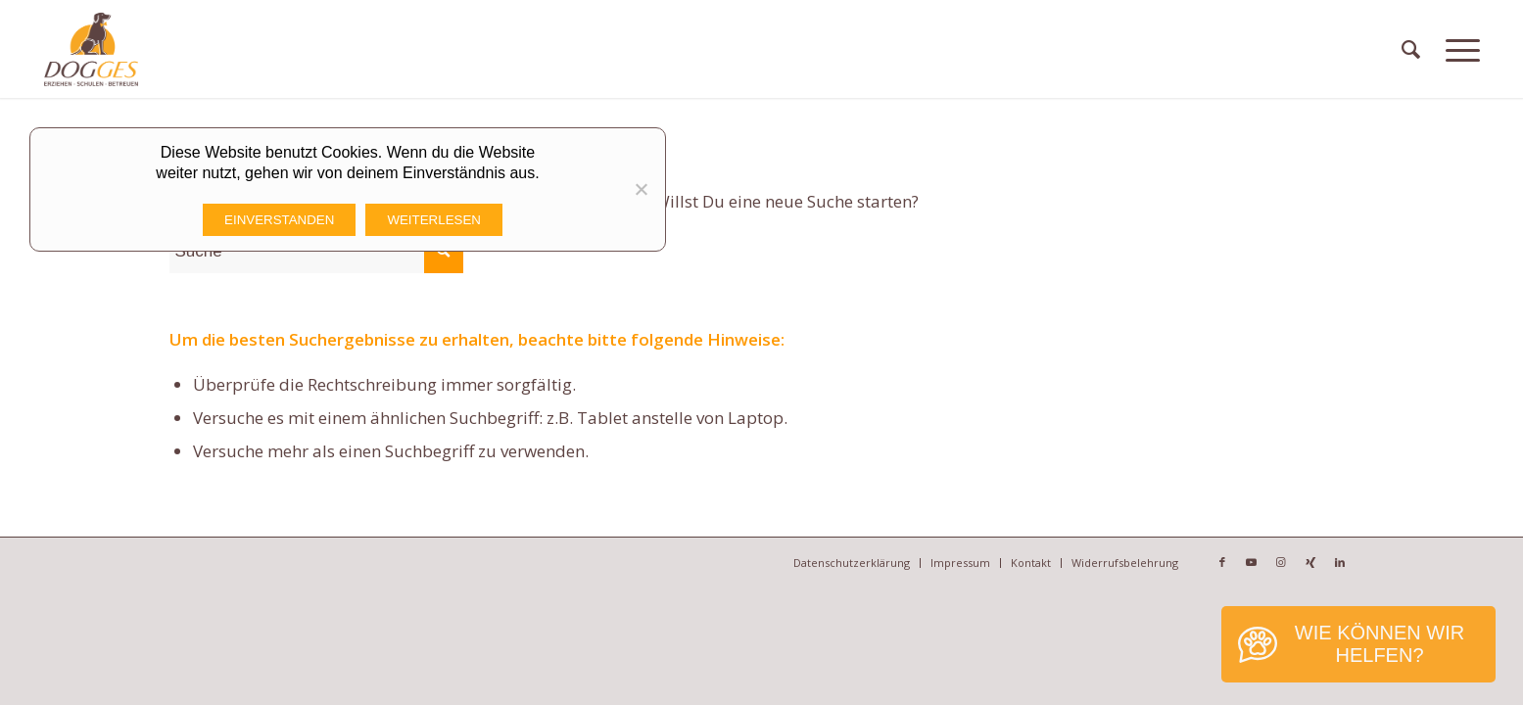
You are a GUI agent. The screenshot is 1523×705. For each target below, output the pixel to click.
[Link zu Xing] (1310, 562)
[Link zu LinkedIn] (1340, 562)
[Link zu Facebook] (1222, 562)
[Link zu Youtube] (1251, 562)
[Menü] (1463, 49)
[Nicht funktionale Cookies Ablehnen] (640, 189)
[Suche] (1411, 49)
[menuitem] (1411, 49)
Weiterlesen (434, 219)
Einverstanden (279, 219)
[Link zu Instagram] (1281, 562)
